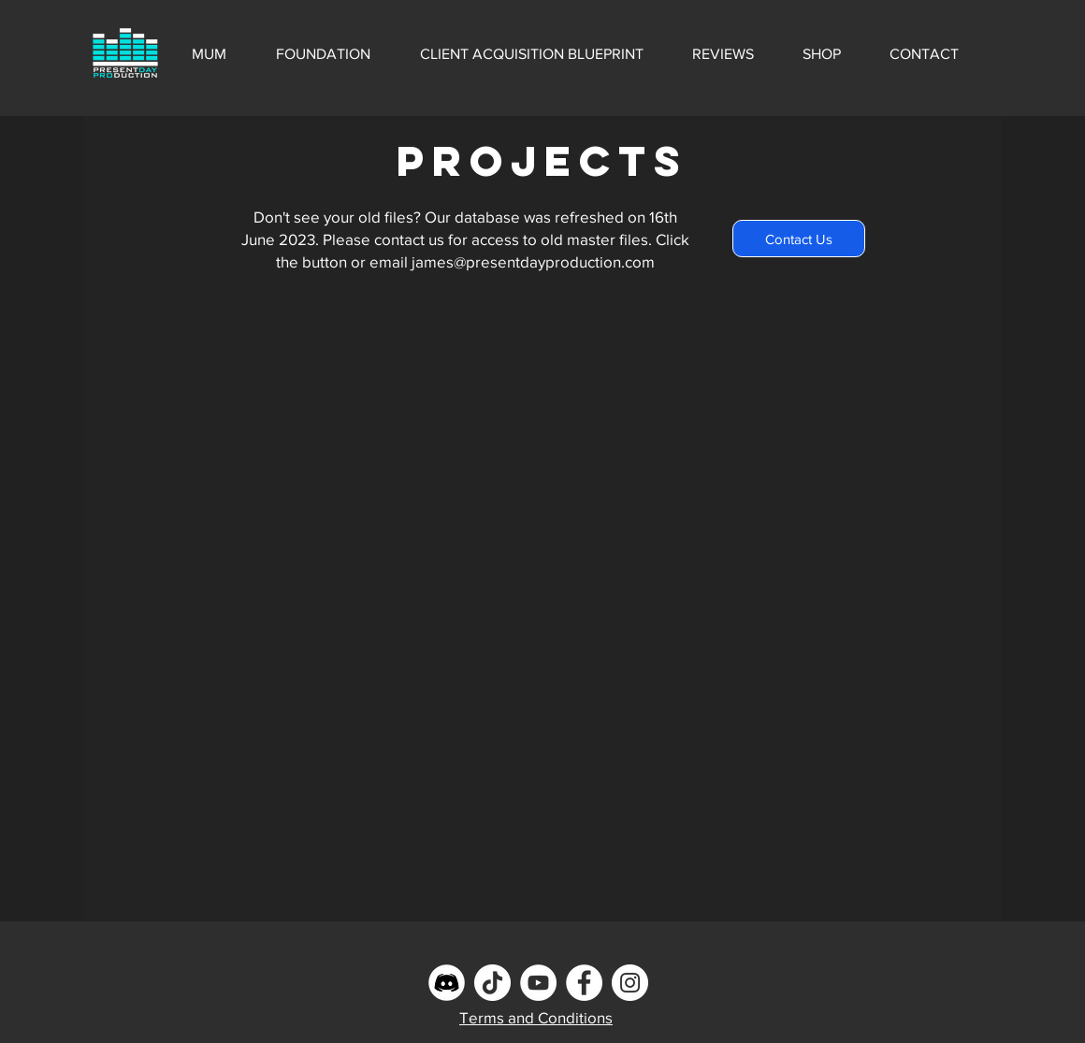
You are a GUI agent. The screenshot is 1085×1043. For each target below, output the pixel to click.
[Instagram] (630, 982)
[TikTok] (492, 982)
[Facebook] (584, 982)
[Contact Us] (798, 238)
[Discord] (446, 982)
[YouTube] (538, 982)
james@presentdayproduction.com (533, 261)
